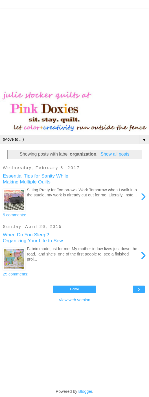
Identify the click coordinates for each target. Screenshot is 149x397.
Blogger (85, 391)
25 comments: (15, 274)
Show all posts (114, 154)
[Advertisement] (74, 47)
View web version (74, 300)
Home (74, 289)
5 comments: (14, 215)
